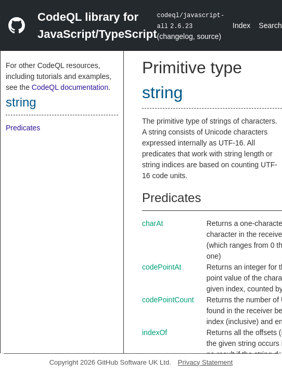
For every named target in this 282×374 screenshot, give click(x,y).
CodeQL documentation (70, 87)
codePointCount (168, 300)
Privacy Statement (205, 362)
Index (241, 25)
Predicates (23, 128)
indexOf (154, 332)
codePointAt (162, 267)
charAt (152, 223)
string (21, 102)
